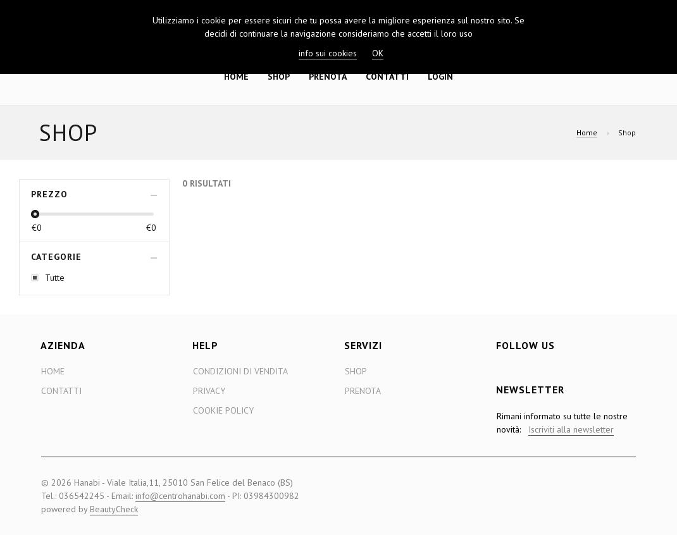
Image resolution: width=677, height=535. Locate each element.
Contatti (387, 76)
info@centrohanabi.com (180, 495)
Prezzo (49, 194)
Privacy (209, 391)
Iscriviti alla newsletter (571, 429)
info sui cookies (328, 53)
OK (377, 53)
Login (440, 76)
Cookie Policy (223, 410)
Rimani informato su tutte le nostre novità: (562, 423)
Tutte (55, 277)
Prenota (328, 76)
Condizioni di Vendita (240, 371)
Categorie (56, 256)
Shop (279, 76)
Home (236, 76)
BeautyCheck (114, 509)
